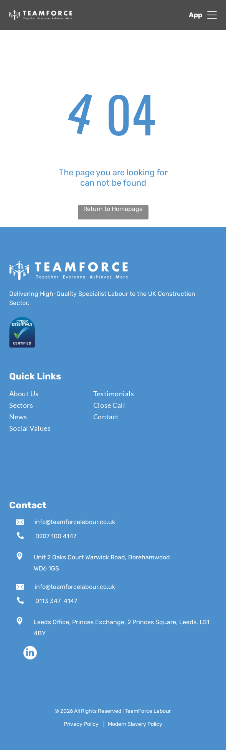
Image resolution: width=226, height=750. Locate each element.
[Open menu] (212, 15)
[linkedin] (30, 653)
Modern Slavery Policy (135, 724)
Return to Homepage (113, 209)
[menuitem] (46, 393)
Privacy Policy (81, 724)
